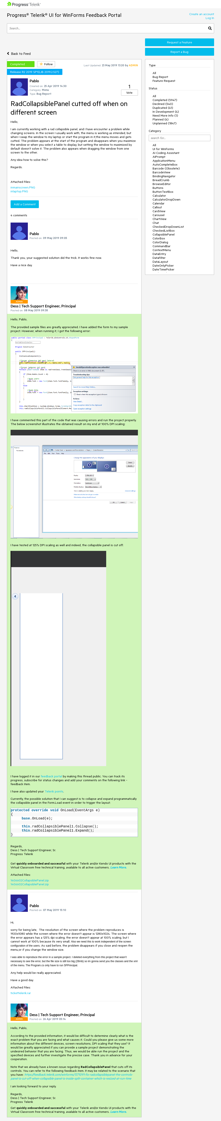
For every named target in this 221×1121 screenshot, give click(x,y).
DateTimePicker (163, 269)
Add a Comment (25, 204)
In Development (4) (166, 112)
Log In (210, 18)
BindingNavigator (164, 176)
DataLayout (160, 262)
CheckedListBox (164, 230)
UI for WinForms (163, 149)
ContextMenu (162, 250)
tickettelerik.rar (21, 993)
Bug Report (160, 77)
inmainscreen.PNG (23, 187)
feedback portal (51, 776)
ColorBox (159, 238)
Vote (129, 93)
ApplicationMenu (164, 161)
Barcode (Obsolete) (166, 168)
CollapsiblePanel (164, 234)
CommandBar (161, 246)
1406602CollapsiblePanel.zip (30, 880)
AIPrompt (159, 157)
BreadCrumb (161, 180)
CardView (159, 211)
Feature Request (164, 81)
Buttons (158, 188)
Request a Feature (179, 42)
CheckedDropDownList (168, 227)
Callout (157, 207)
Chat (156, 223)
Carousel (158, 215)
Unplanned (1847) (165, 123)
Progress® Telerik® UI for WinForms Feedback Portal (64, 15)
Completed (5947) (165, 100)
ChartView (159, 219)
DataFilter (159, 258)
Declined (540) (163, 104)
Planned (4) (161, 119)
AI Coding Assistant (166, 153)
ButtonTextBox (163, 192)
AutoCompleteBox (165, 164)
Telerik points (54, 791)
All (154, 73)
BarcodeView (161, 172)
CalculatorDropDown (166, 199)
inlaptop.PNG (19, 191)
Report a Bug (179, 52)
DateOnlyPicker (163, 265)
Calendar (158, 203)
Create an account (201, 14)
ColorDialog (160, 242)
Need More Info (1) (165, 115)
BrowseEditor (162, 184)
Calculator (159, 196)
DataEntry (159, 254)
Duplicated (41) (163, 108)
